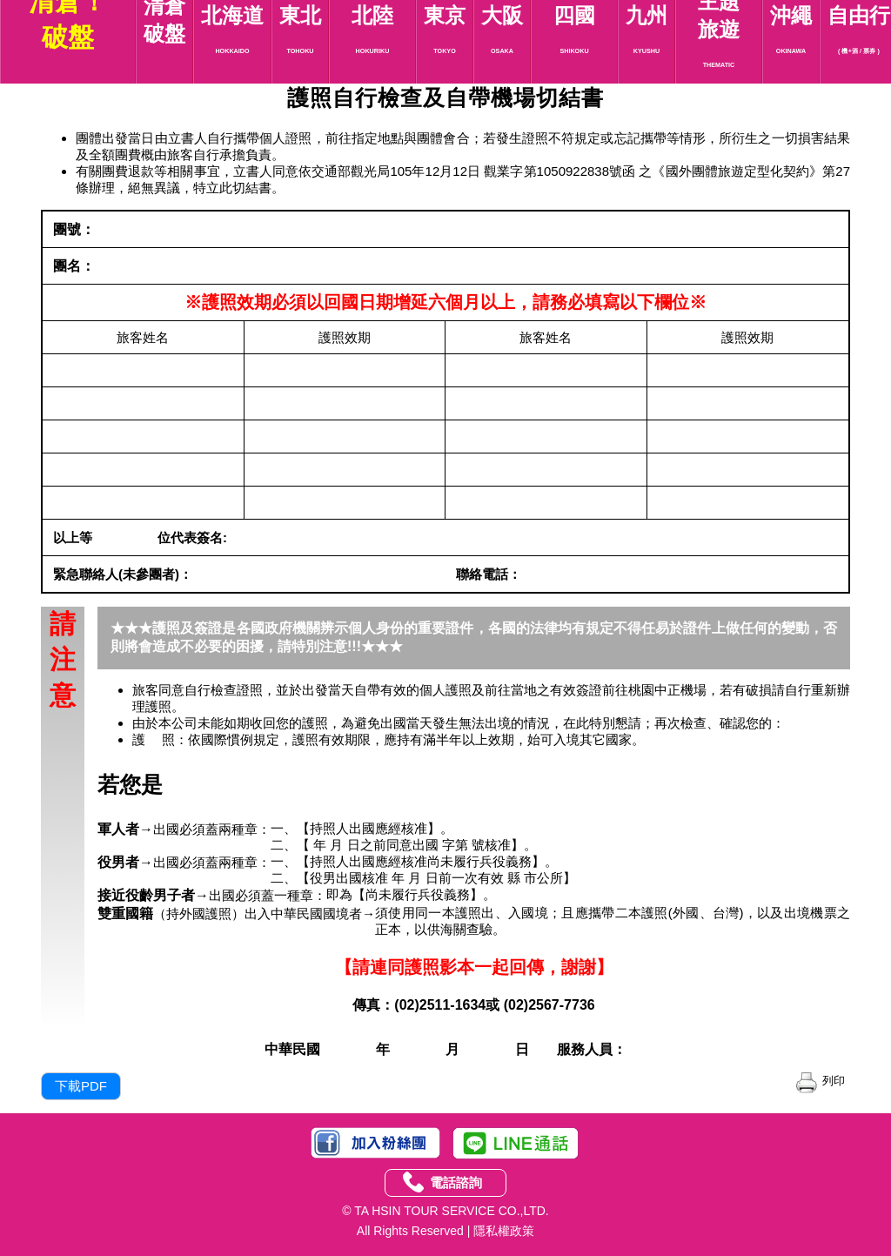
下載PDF (81, 1085)
